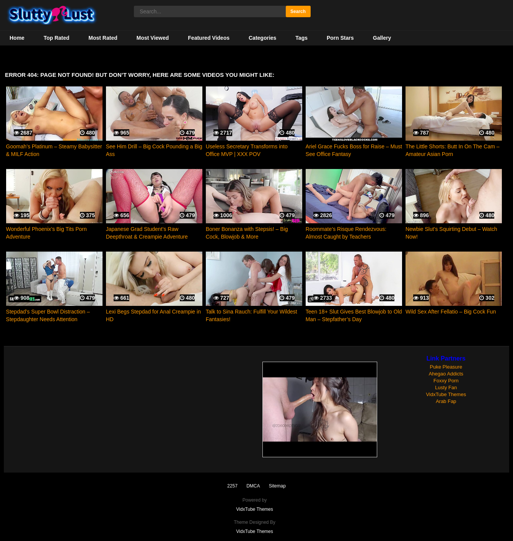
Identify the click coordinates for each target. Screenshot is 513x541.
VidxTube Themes (446, 394)
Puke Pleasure (446, 367)
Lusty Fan (446, 387)
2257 (232, 486)
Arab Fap (446, 401)
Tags (301, 38)
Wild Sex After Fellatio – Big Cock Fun (451, 312)
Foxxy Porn (446, 380)
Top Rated (56, 38)
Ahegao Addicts (446, 374)
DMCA (253, 486)
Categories (262, 38)
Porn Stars (340, 38)
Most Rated (102, 38)
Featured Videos (209, 38)
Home (17, 38)
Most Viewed (153, 38)
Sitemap (277, 486)
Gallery (382, 38)
